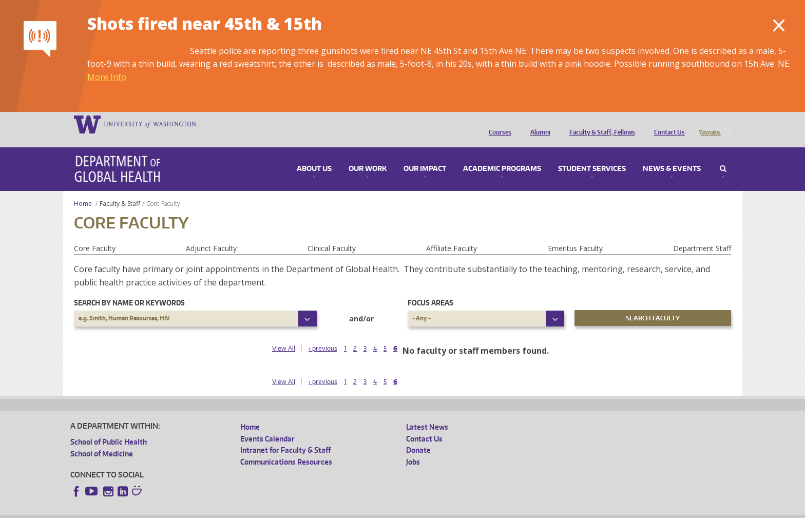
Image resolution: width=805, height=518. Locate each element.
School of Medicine (101, 439)
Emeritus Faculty (575, 234)
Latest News (427, 413)
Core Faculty (95, 234)
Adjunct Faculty (211, 234)
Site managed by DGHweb (309, 510)
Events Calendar (267, 424)
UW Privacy (206, 510)
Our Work (368, 155)
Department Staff (702, 234)
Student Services (592, 155)
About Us (314, 155)
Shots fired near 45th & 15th (204, 23)
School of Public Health (108, 428)
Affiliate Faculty (451, 234)
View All (283, 334)
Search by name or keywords (129, 289)
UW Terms (248, 510)
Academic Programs (502, 155)
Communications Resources (286, 448)
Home (83, 189)
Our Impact (425, 155)
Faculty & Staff (120, 189)
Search (723, 155)
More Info (106, 77)
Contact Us (666, 124)
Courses (497, 124)
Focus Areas (430, 289)
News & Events (672, 155)
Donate (709, 124)
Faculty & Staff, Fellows (599, 124)
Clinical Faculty (332, 234)
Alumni (538, 124)
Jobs (413, 448)
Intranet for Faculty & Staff (285, 436)
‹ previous (323, 334)
